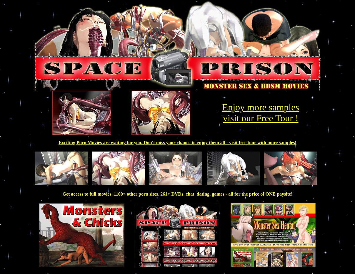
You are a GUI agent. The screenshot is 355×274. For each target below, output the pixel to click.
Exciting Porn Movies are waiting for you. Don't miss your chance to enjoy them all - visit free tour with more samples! (177, 142)
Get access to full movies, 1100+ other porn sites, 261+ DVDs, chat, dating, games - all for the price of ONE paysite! (177, 193)
